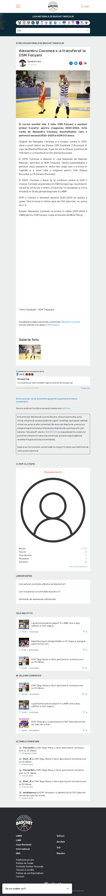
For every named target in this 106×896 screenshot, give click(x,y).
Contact (20, 876)
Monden (61, 853)
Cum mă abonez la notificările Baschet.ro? (40, 591)
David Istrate (34, 61)
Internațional (23, 849)
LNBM (19, 836)
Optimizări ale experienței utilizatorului (37, 599)
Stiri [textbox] (19, 30)
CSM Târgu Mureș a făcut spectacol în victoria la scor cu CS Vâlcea (51, 749)
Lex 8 (20, 374)
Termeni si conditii (25, 870)
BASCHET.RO (51, 432)
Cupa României (24, 844)
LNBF (18, 840)
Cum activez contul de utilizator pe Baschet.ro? (42, 584)
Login (85, 6)
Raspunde (85, 388)
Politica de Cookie (24, 863)
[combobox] (53, 30)
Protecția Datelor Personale (29, 866)
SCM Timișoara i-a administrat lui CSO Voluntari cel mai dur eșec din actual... (52, 794)
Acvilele (61, 841)
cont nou (66, 408)
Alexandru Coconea (70, 322)
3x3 (59, 847)
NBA (18, 853)
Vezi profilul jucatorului (78, 567)
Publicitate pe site (25, 860)
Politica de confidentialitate (29, 873)
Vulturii (60, 836)
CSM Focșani (52, 325)
